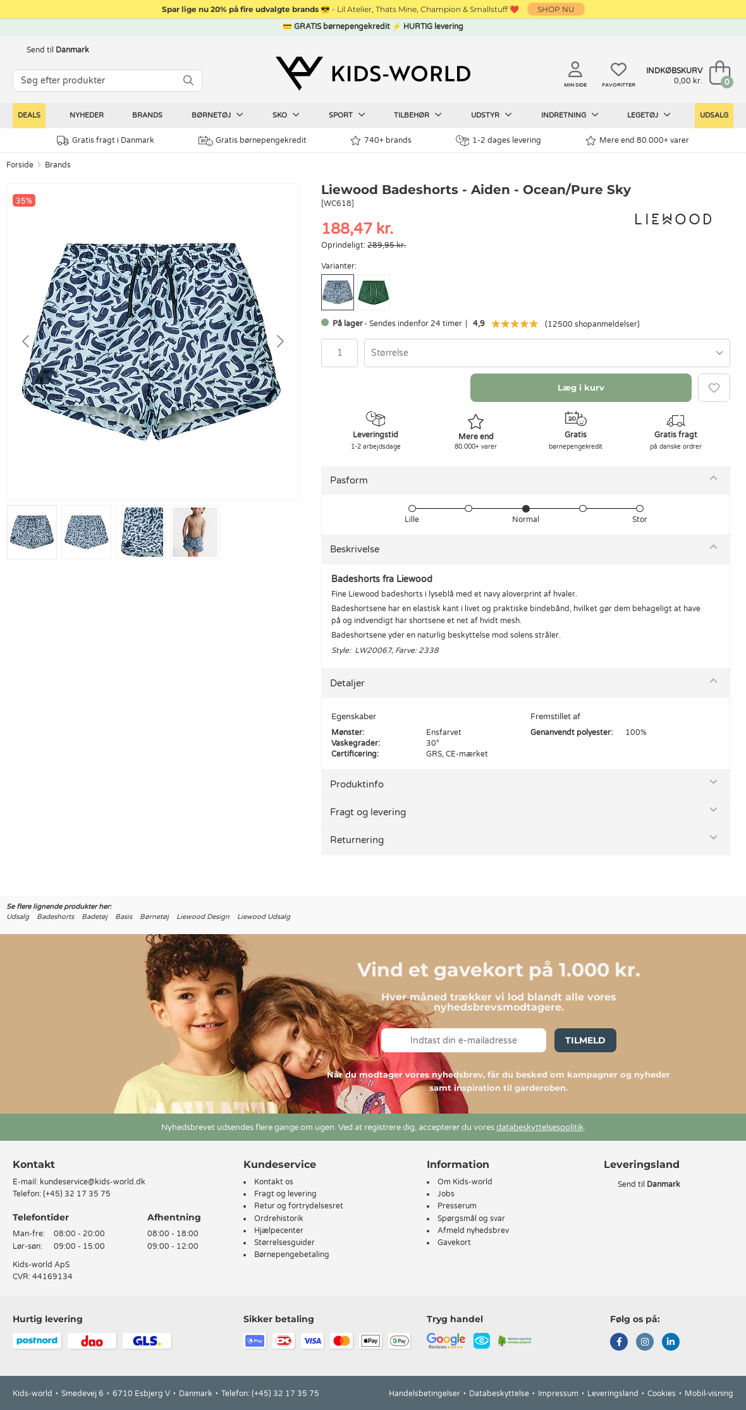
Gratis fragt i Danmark (105, 140)
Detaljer (347, 683)
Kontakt (34, 1164)
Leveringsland (613, 1393)
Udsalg (714, 115)
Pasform (349, 480)
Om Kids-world (464, 1181)
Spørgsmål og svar (471, 1218)
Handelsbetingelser (424, 1393)
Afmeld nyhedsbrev (473, 1230)
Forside (20, 165)
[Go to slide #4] (195, 532)
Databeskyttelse (499, 1393)
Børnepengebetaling (291, 1254)
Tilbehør (418, 115)
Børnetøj (217, 115)
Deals (29, 115)
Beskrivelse (354, 549)
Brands (147, 115)
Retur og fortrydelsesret (298, 1205)
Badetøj (94, 917)
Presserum (457, 1205)
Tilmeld (585, 1040)
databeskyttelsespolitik (540, 1127)
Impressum (558, 1393)
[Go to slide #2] (86, 532)
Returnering (357, 840)
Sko (286, 115)
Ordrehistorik (278, 1218)
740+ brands (381, 140)
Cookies (661, 1393)
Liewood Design (202, 917)
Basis (123, 917)
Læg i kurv (581, 387)
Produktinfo (357, 784)
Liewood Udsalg (263, 917)
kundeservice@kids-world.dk (92, 1181)
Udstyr (491, 115)
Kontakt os (273, 1181)
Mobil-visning (709, 1393)
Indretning (570, 115)
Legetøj (649, 115)
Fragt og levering (368, 812)
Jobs (446, 1193)
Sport (347, 115)
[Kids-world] (373, 74)
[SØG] (188, 80)
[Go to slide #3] (141, 532)
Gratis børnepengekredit (253, 141)
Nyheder (87, 115)
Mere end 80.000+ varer (637, 140)
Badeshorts (55, 917)
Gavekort (454, 1242)
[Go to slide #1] (32, 532)
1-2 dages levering (498, 140)
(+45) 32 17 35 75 (77, 1193)
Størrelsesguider (284, 1242)
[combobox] (547, 353)
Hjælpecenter (278, 1230)
